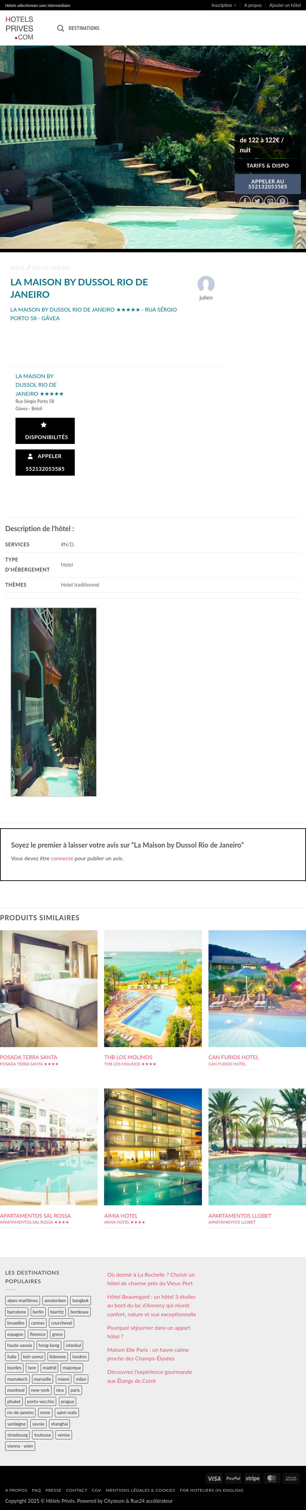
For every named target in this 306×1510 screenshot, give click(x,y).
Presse (53, 1490)
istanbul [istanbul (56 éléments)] (73, 1345)
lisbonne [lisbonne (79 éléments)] (58, 1356)
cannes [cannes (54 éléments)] (37, 1323)
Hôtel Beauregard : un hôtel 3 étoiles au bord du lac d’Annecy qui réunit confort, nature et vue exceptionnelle (151, 1305)
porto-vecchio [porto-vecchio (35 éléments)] (40, 1401)
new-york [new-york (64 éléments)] (40, 1390)
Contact (76, 1490)
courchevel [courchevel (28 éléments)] (61, 1323)
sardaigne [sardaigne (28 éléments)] (16, 1424)
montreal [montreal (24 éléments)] (15, 1390)
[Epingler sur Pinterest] (282, 201)
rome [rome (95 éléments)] (45, 1412)
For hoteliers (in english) (211, 1490)
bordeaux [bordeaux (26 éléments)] (79, 1312)
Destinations (84, 27)
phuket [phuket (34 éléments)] (14, 1401)
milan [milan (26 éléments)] (81, 1379)
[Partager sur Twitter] (257, 201)
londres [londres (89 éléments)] (79, 1356)
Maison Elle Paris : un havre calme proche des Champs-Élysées (148, 1354)
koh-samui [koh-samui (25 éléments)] (33, 1356)
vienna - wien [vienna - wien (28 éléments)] (20, 1446)
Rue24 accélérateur (152, 1501)
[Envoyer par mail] (270, 201)
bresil (18, 268)
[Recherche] (60, 28)
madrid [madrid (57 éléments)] (49, 1367)
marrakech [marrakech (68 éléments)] (17, 1379)
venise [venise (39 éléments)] (64, 1435)
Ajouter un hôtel (285, 5)
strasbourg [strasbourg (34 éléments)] (17, 1435)
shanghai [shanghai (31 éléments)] (59, 1424)
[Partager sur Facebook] (245, 201)
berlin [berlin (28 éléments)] (38, 1312)
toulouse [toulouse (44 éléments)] (42, 1435)
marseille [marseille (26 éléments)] (42, 1379)
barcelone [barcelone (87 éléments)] (16, 1312)
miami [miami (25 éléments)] (64, 1379)
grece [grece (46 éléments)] (57, 1334)
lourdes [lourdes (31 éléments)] (14, 1367)
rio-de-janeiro (51, 268)
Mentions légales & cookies (140, 1490)
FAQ (36, 1490)
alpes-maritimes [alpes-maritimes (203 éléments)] (22, 1300)
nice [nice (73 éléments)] (60, 1390)
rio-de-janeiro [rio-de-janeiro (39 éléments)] (20, 1412)
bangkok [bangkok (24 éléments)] (80, 1300)
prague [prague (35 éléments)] (67, 1401)
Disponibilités (45, 431)
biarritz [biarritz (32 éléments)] (57, 1312)
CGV (96, 1490)
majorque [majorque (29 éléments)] (72, 1367)
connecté (62, 858)
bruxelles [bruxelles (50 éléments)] (15, 1323)
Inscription (224, 5)
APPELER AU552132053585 (267, 184)
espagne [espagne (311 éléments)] (15, 1334)
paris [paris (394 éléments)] (75, 1390)
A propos (253, 5)
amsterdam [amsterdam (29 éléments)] (55, 1300)
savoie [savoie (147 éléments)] (38, 1424)
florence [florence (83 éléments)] (38, 1334)
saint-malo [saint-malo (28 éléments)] (67, 1412)
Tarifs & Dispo (267, 165)
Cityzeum (114, 1501)
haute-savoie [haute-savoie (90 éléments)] (19, 1345)
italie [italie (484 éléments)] (12, 1356)
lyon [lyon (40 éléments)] (32, 1367)
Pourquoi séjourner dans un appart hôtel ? (149, 1332)
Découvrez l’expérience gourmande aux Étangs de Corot (149, 1376)
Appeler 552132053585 (45, 462)
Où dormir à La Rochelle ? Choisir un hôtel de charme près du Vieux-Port (151, 1279)
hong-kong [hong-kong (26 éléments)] (49, 1345)
